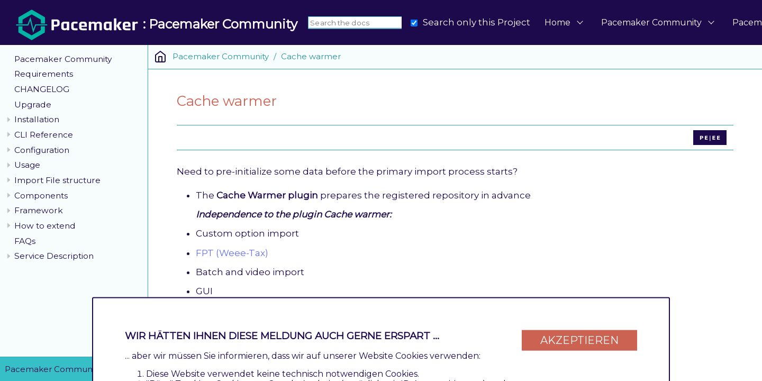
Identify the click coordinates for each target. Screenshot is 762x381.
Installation (36, 119)
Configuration (41, 150)
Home (557, 22)
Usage (27, 165)
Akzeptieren (579, 339)
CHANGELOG (41, 89)
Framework (38, 210)
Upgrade (32, 104)
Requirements (43, 74)
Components (41, 195)
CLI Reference (43, 135)
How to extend (45, 226)
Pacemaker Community (651, 22)
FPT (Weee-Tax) (232, 253)
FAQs (24, 241)
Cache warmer (311, 56)
